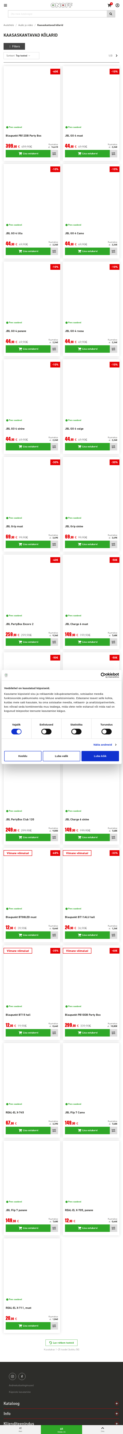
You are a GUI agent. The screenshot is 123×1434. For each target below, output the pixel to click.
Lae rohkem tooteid (63, 1342)
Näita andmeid (103, 744)
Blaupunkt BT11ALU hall (80, 917)
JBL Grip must (14, 526)
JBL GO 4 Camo (74, 233)
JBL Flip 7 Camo (75, 1112)
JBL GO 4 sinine (15, 429)
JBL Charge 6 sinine (77, 819)
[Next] (116, 55)
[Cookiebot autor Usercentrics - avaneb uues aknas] (103, 675)
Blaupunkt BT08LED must (21, 917)
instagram (12, 1376)
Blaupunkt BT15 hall (18, 1015)
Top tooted (23, 55)
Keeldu (22, 755)
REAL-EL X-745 (15, 1112)
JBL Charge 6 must (76, 624)
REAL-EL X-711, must (18, 1308)
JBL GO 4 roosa (74, 331)
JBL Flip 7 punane (16, 1210)
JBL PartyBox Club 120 (20, 819)
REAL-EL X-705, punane (79, 1210)
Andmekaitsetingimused (21, 1385)
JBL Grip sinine (74, 526)
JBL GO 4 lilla (14, 233)
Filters (14, 46)
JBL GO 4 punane (16, 331)
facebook (22, 1376)
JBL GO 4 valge (74, 429)
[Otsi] (61, 13)
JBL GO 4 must (74, 135)
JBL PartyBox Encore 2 (20, 624)
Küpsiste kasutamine (20, 1392)
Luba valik (61, 755)
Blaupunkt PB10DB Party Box (83, 1015)
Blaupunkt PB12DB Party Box (23, 135)
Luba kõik (100, 755)
